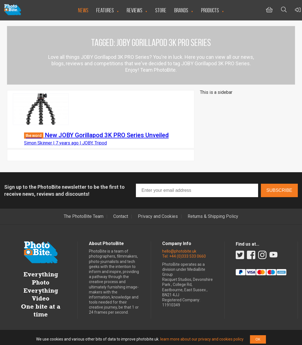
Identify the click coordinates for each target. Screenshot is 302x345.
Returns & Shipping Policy (213, 216)
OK (258, 339)
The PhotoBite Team (83, 216)
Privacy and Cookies (158, 216)
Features (105, 10)
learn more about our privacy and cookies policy (202, 339)
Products (210, 10)
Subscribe (279, 190)
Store (160, 10)
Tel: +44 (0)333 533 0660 (184, 256)
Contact (120, 216)
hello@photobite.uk (179, 251)
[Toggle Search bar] (283, 10)
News (83, 10)
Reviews (134, 10)
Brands (181, 10)
